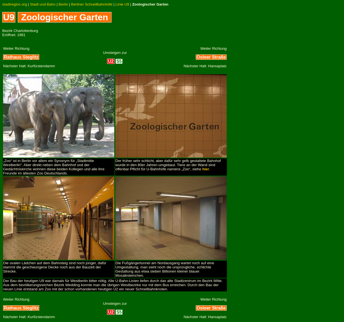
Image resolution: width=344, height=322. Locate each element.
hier (205, 169)
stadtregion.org (14, 4)
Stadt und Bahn (43, 4)
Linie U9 (122, 4)
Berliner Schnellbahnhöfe (92, 4)
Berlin (63, 4)
